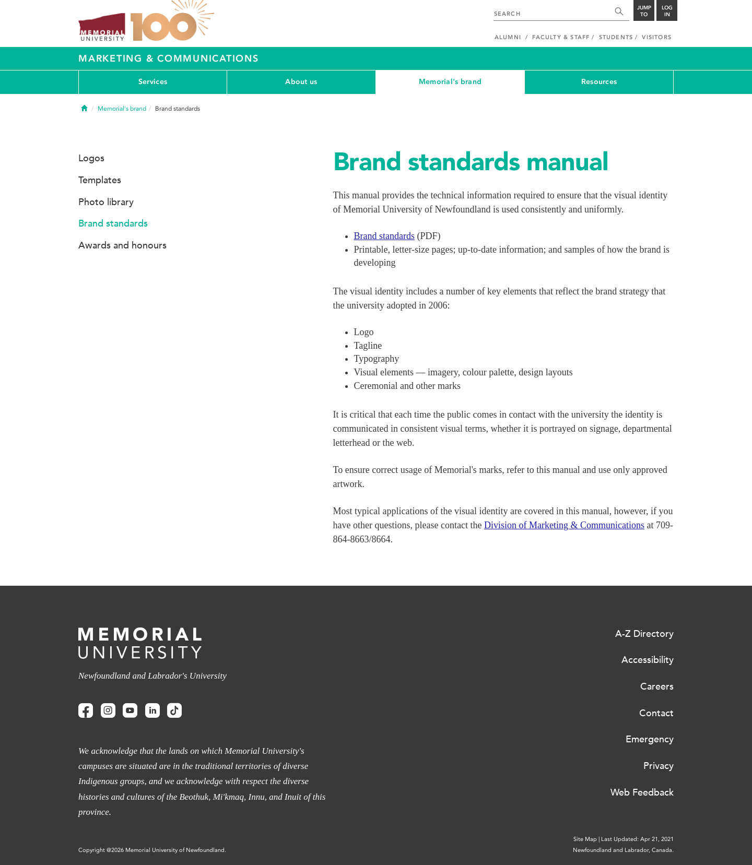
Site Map (585, 839)
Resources (599, 81)
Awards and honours (122, 245)
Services (152, 81)
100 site (172, 21)
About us (301, 81)
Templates (99, 180)
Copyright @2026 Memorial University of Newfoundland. (152, 850)
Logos (91, 158)
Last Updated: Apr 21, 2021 (637, 839)
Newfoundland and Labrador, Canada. (623, 850)
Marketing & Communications (168, 58)
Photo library (106, 202)
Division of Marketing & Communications (564, 525)
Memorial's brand (450, 81)
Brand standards (384, 236)
